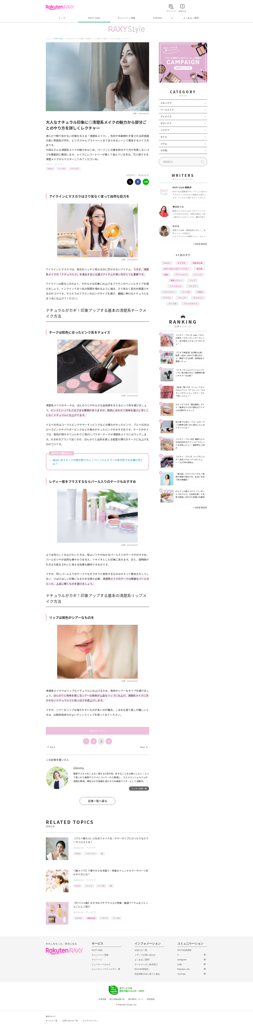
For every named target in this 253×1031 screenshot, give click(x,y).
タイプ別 (172, 303)
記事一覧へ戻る (97, 801)
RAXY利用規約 (142, 969)
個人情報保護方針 (117, 999)
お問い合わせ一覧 (70, 1021)
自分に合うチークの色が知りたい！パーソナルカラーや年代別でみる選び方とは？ (98, 462)
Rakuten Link (183, 969)
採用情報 (151, 999)
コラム (163, 143)
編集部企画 (91, 918)
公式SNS (157, 18)
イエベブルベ (91, 853)
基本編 (199, 268)
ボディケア (166, 123)
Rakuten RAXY (60, 7)
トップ (62, 18)
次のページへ (97, 731)
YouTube (181, 974)
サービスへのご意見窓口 (146, 964)
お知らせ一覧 (141, 950)
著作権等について (136, 999)
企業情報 (102, 999)
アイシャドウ (181, 274)
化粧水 (200, 292)
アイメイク (59, 164)
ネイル (163, 136)
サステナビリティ (90, 1021)
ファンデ (182, 297)
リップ (192, 280)
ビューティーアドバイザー (104, 969)
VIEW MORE (200, 244)
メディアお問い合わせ (145, 955)
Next (143, 747)
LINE (179, 964)
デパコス (167, 297)
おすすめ (78, 918)
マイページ (97, 959)
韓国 (166, 274)
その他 (163, 150)
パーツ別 (61, 168)
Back (51, 747)
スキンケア (166, 103)
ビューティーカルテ (101, 964)
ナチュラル (75, 168)
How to (50, 168)
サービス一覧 (51, 1021)
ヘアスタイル (175, 286)
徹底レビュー (176, 280)
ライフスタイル (190, 303)
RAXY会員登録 (184, 950)
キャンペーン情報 (126, 18)
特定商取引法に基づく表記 (147, 974)
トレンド (89, 886)
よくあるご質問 (191, 18)
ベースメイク (167, 109)
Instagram (182, 959)
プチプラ (104, 918)
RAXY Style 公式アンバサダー (176, 268)
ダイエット (198, 297)
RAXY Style (94, 18)
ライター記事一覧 (139, 788)
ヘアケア (164, 130)
